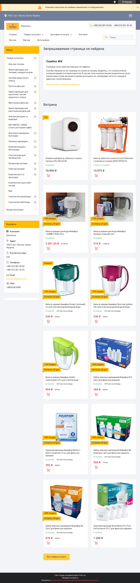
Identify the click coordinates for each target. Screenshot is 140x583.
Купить (48, 175)
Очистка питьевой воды (20, 196)
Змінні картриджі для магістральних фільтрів (19, 109)
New (10, 191)
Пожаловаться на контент (61, 580)
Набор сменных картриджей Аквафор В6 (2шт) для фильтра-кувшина (64, 527)
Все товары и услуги (56, 557)
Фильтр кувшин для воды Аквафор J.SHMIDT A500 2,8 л (62, 232)
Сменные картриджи (18, 141)
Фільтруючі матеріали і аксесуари (19, 134)
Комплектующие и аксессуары (17, 148)
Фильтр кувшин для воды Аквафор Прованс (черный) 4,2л (109, 232)
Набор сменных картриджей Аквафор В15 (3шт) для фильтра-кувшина (112, 378)
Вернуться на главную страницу (63, 84)
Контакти (83, 34)
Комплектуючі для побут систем (20, 184)
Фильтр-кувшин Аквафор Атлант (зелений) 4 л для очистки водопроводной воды (65, 305)
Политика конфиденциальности (86, 580)
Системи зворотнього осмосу (19, 79)
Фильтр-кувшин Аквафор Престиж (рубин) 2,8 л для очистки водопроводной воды (113, 305)
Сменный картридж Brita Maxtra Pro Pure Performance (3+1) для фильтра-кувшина (112, 527)
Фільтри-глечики (16, 64)
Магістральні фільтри (18, 103)
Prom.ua (82, 575)
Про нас (12, 40)
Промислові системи (18, 163)
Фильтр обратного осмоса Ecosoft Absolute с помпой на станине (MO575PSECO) (113, 159)
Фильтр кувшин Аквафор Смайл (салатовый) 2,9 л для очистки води (62, 378)
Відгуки (26, 40)
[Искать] (106, 37)
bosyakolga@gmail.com (16, 279)
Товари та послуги (32, 34)
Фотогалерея (43, 40)
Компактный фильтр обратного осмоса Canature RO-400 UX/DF (64, 159)
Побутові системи (17, 169)
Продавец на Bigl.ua (70, 578)
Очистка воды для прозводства (17, 156)
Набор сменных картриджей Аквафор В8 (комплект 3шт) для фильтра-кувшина (112, 451)
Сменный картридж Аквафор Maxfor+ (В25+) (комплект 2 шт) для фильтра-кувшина (63, 453)
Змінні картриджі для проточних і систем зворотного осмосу (18, 94)
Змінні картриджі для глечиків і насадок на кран (21, 71)
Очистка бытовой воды (19, 202)
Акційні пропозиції (15, 210)
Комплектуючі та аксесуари (16, 175)
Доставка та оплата (59, 34)
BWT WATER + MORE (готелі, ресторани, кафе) (20, 126)
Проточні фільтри (17, 86)
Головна (13, 34)
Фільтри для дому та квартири (18, 117)
